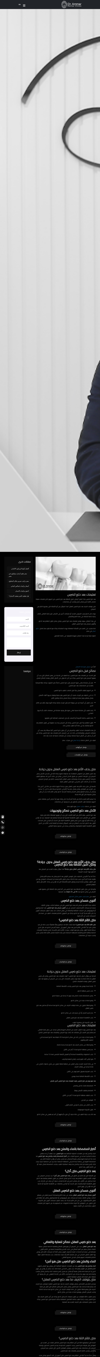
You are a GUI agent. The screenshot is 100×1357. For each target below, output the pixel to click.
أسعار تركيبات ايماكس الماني (20, 586)
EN (20, 4)
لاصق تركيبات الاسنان (22, 591)
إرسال (19, 652)
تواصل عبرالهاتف (82, 747)
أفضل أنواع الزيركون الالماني (20, 569)
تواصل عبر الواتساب (53, 747)
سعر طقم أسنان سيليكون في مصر (18, 575)
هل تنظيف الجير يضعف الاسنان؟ (19, 596)
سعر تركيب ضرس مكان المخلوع (19, 581)
